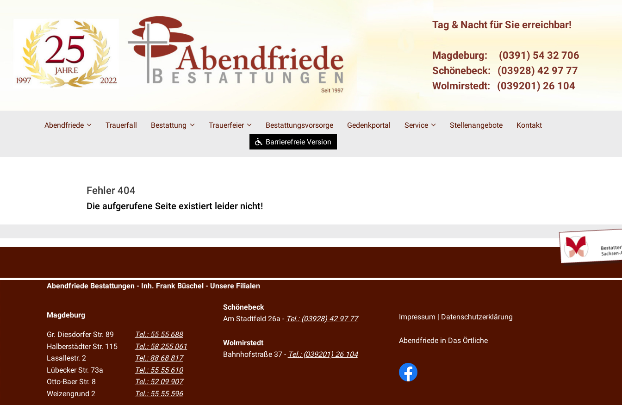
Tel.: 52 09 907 (159, 381)
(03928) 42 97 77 (538, 70)
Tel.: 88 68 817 (159, 358)
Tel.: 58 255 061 (161, 346)
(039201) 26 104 (536, 86)
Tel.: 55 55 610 (159, 370)
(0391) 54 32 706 (539, 55)
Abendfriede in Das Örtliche (443, 340)
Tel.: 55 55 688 (159, 334)
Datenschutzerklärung (477, 316)
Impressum (417, 316)
